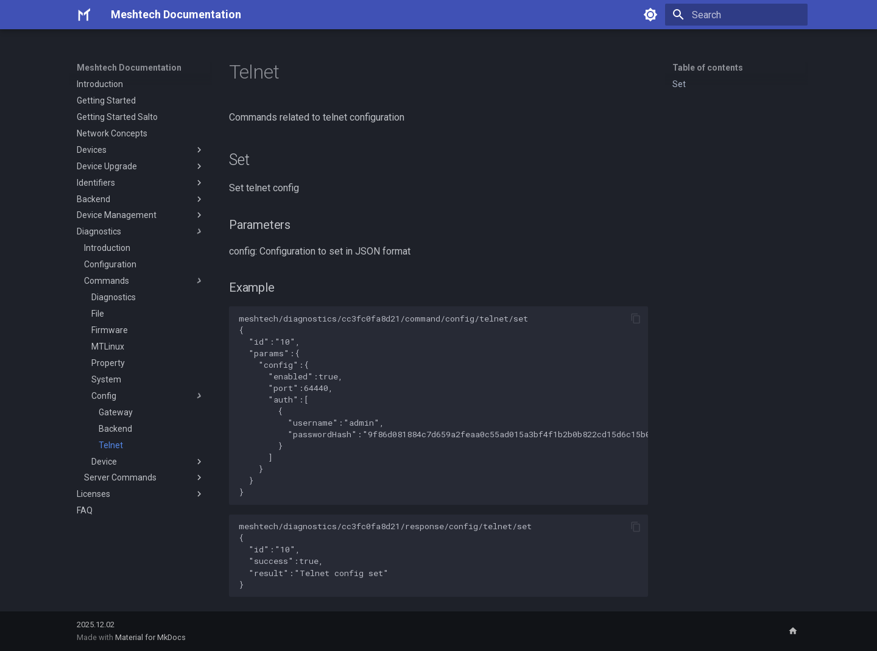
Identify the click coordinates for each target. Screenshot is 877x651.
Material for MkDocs (150, 637)
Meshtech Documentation (129, 67)
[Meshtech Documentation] (84, 14)
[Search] (736, 15)
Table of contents (707, 67)
